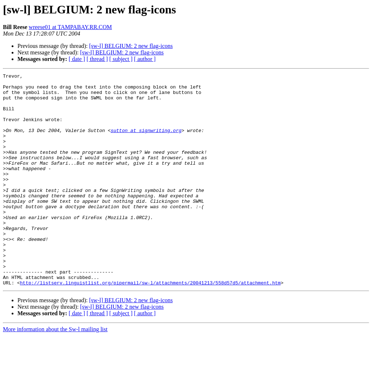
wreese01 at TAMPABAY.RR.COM (70, 27)
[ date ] (77, 59)
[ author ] (145, 59)
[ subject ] (121, 59)
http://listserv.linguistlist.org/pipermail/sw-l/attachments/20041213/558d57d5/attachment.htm (150, 325)
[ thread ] (97, 59)
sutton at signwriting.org (145, 142)
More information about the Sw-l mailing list (55, 372)
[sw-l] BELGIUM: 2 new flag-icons (131, 46)
